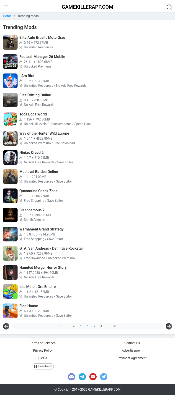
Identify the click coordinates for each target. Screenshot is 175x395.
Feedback (43, 366)
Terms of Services (43, 343)
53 (114, 326)
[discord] (71, 376)
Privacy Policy (43, 350)
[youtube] (93, 376)
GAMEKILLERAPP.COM (87, 7)
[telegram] (82, 376)
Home (7, 16)
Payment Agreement (132, 358)
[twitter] (103, 376)
